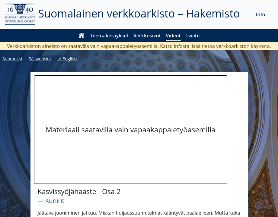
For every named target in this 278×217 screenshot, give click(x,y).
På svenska (40, 58)
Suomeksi (12, 58)
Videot (173, 35)
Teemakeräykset (109, 35)
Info (260, 14)
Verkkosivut (147, 35)
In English (67, 58)
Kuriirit (54, 201)
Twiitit (193, 35)
